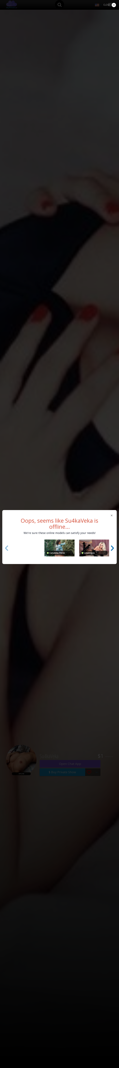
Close (106, 4)
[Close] (111, 515)
